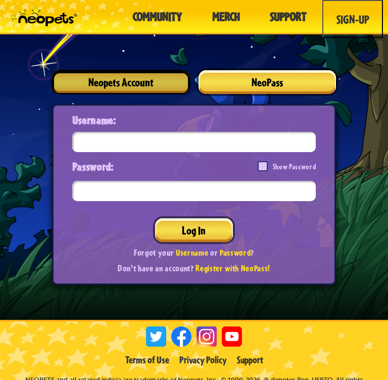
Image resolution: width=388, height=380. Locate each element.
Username (192, 252)
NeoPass (267, 82)
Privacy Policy (203, 360)
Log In (194, 230)
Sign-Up (352, 19)
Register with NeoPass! (233, 268)
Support (250, 360)
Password (235, 252)
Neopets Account (121, 82)
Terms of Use (147, 360)
